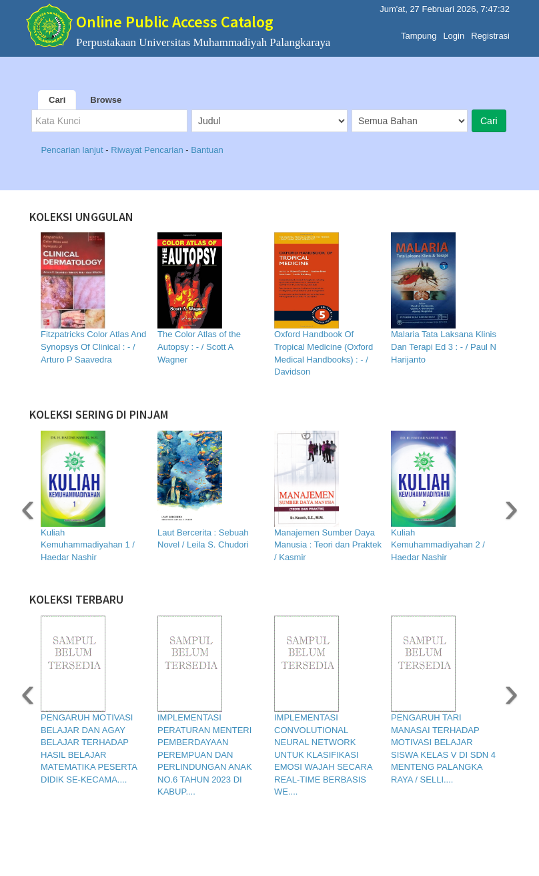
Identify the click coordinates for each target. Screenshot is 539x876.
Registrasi (490, 32)
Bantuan (207, 150)
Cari (57, 100)
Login (453, 32)
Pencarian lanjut (73, 150)
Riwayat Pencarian (148, 150)
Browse (105, 100)
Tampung (418, 32)
